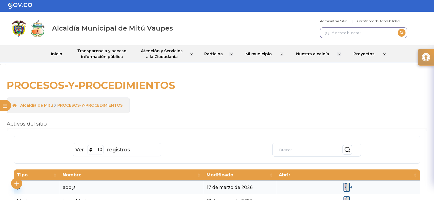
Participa (217, 53)
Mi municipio (263, 53)
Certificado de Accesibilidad (378, 21)
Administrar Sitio (333, 21)
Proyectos (367, 53)
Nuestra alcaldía (317, 53)
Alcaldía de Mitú (36, 105)
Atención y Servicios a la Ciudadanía (163, 53)
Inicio (54, 53)
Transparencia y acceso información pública (101, 53)
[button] (54, 174)
